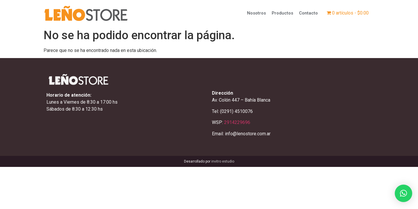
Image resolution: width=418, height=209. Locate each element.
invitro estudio (222, 161)
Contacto (308, 13)
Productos (282, 13)
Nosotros (256, 13)
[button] (403, 193)
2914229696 (237, 122)
